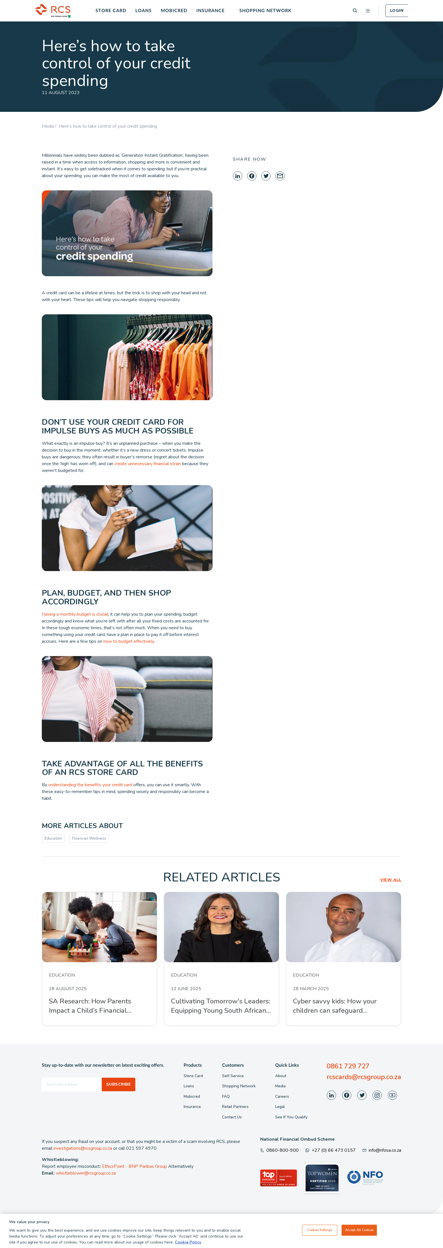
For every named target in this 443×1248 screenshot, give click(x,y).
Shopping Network (265, 10)
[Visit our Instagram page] (377, 1095)
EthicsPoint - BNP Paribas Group (134, 1166)
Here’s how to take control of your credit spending (108, 126)
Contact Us (232, 1117)
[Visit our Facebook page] (346, 1095)
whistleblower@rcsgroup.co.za (86, 1173)
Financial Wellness (89, 838)
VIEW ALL (390, 880)
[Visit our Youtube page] (392, 1095)
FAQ (226, 1096)
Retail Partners (235, 1106)
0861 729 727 (348, 1066)
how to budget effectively (128, 641)
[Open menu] (368, 11)
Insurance (210, 10)
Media (280, 1086)
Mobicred (174, 10)
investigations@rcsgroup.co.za (82, 1148)
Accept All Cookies (359, 1230)
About (280, 1076)
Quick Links (287, 1065)
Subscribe (118, 1084)
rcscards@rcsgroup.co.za (364, 1076)
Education (53, 838)
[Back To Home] (53, 11)
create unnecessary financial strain (147, 464)
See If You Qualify (291, 1117)
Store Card (110, 10)
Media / (50, 126)
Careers (282, 1096)
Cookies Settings (319, 1230)
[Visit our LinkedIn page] (331, 1095)
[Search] (355, 10)
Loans (143, 10)
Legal (280, 1106)
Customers (233, 1065)
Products (193, 1065)
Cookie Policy (188, 1242)
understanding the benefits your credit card (90, 785)
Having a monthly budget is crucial (75, 614)
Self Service (233, 1076)
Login (396, 10)
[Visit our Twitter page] (362, 1095)
